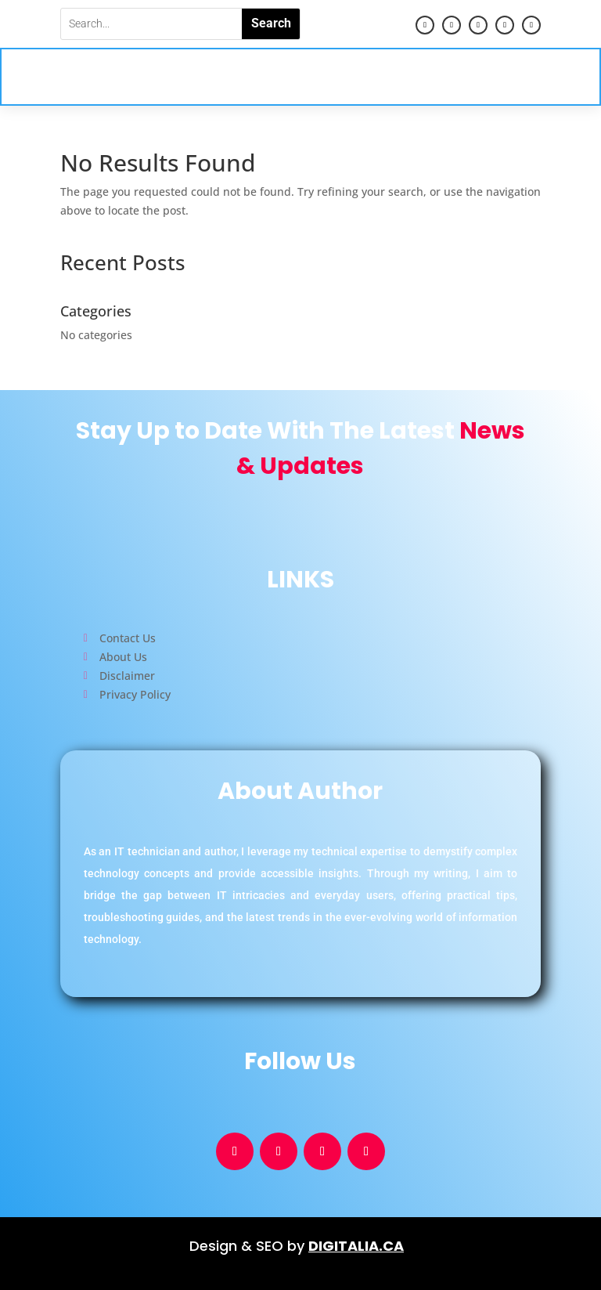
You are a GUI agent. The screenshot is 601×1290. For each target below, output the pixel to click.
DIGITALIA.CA (356, 1246)
